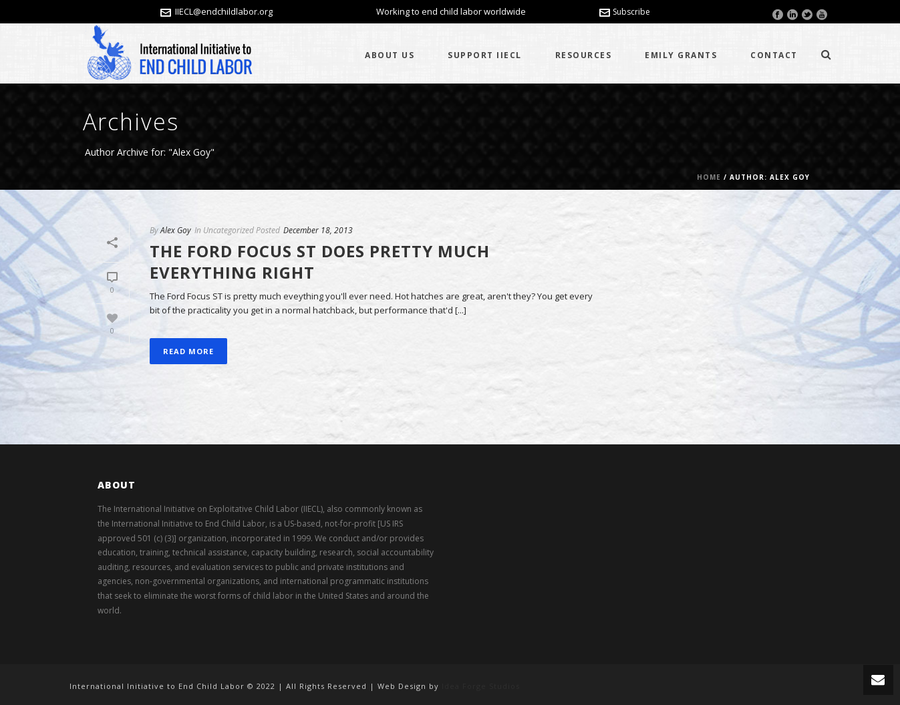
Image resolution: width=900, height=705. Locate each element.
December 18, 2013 (318, 230)
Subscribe (624, 11)
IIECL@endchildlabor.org (224, 11)
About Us (389, 55)
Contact (774, 55)
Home (709, 177)
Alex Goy (175, 230)
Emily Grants (681, 55)
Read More (188, 351)
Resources (583, 55)
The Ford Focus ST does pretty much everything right (320, 261)
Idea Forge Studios (481, 686)
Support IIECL (485, 55)
